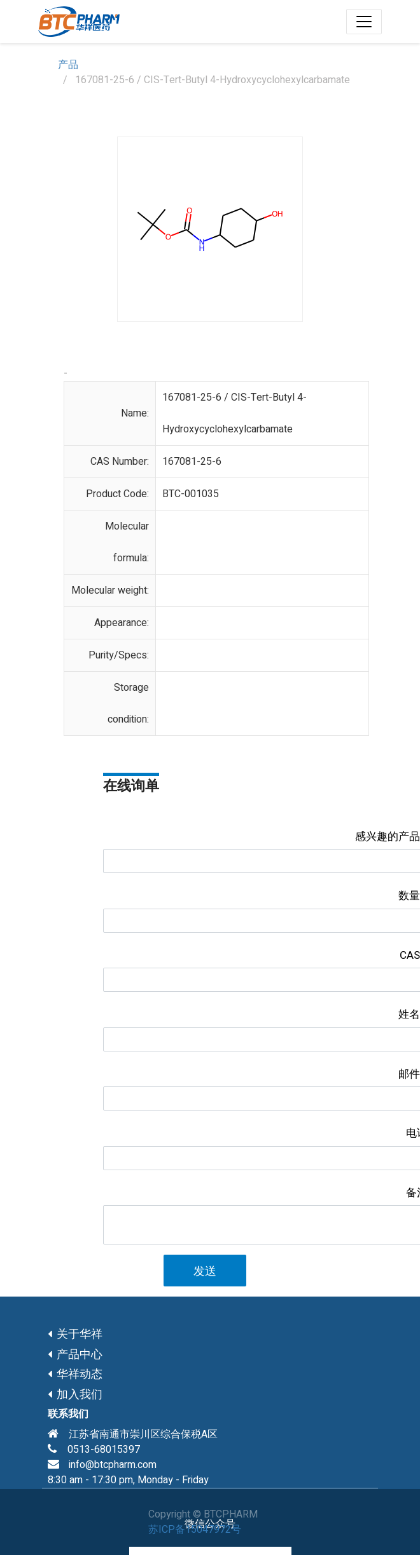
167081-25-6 (191, 461)
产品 (68, 64)
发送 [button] (204, 1271)
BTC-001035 (190, 494)
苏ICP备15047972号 (194, 1529)
